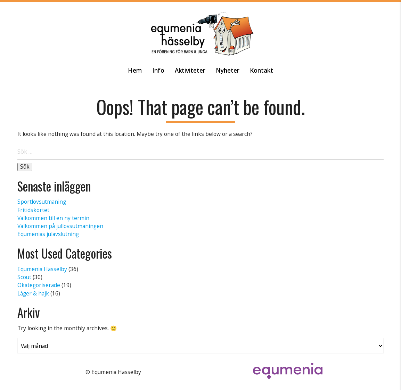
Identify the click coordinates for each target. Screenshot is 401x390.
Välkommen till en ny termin (53, 218)
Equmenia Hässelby (42, 269)
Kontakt (261, 70)
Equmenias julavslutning (48, 234)
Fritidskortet (33, 210)
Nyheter (227, 70)
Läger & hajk (33, 293)
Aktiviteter (190, 70)
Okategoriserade (38, 285)
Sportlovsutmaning (41, 201)
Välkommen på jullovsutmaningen (60, 226)
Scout (24, 277)
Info (158, 70)
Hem (135, 70)
